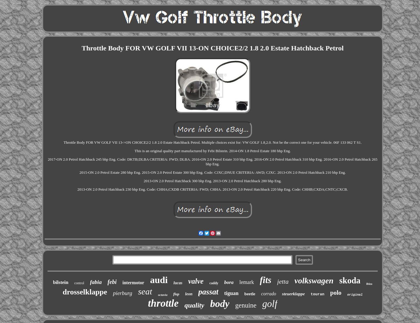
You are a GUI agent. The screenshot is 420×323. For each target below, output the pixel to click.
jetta (282, 281)
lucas (178, 283)
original (355, 294)
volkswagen (313, 280)
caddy (213, 283)
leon (188, 294)
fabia (96, 282)
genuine (245, 305)
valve (196, 281)
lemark (246, 282)
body (219, 303)
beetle (249, 294)
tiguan (231, 293)
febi (112, 282)
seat (145, 291)
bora (229, 282)
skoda (349, 280)
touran (317, 294)
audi (158, 280)
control (79, 283)
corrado (268, 293)
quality (194, 305)
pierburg (122, 293)
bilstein (61, 282)
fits (266, 280)
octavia (162, 294)
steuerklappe (293, 294)
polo (336, 292)
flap (176, 294)
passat (208, 291)
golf (269, 304)
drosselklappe (85, 292)
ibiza (369, 283)
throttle (163, 303)
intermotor (133, 282)
